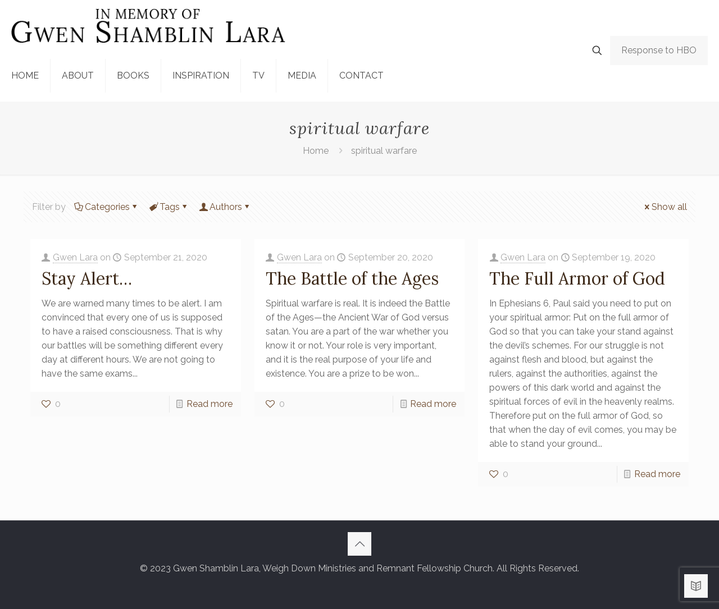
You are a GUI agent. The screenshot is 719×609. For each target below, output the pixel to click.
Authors (225, 207)
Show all (665, 207)
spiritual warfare (384, 150)
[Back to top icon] (359, 544)
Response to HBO (659, 50)
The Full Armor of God (577, 278)
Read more (209, 404)
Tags (169, 207)
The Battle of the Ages (352, 278)
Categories (106, 207)
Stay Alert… (87, 278)
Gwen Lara (75, 257)
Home (316, 150)
